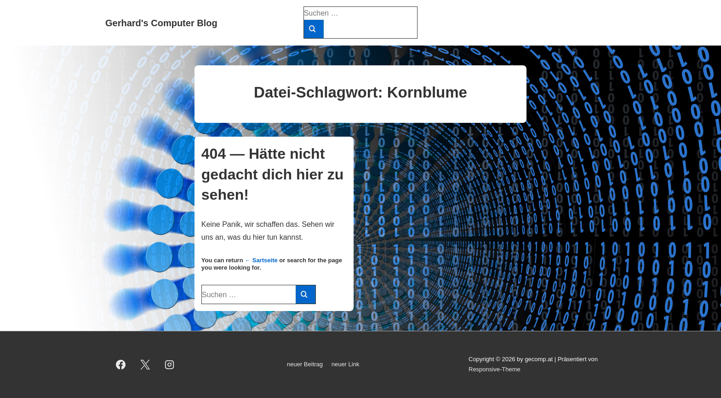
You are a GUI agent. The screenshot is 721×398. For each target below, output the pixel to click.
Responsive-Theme (495, 369)
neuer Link (346, 364)
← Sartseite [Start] (261, 260)
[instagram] (169, 364)
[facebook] (121, 364)
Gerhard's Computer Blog (161, 23)
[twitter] (145, 364)
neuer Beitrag (305, 364)
